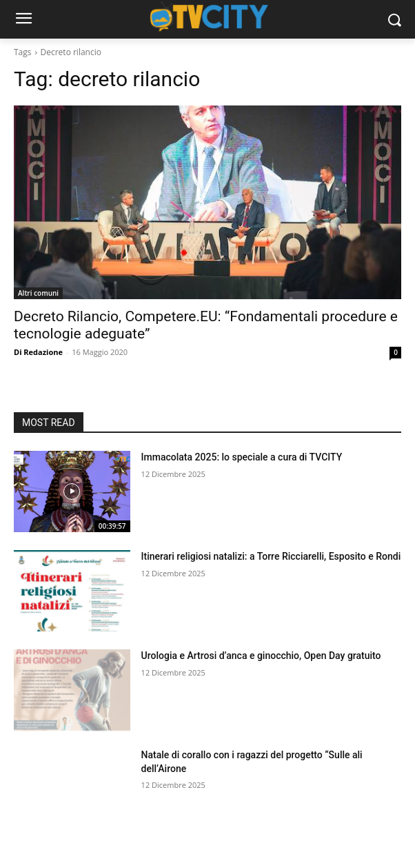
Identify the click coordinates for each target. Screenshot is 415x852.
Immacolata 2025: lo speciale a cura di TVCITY (242, 457)
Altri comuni (38, 293)
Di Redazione (38, 352)
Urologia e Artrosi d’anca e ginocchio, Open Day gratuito (261, 655)
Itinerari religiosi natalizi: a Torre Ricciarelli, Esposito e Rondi (271, 556)
